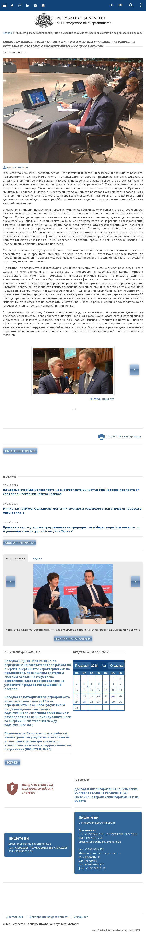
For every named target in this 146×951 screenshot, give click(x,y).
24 (76, 718)
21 (106, 712)
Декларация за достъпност (48, 934)
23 (120, 712)
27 (98, 718)
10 (76, 706)
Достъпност (14, 934)
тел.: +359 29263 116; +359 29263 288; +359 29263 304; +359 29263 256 (38, 866)
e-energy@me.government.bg (97, 839)
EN (111, 5)
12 (91, 706)
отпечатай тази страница (119, 453)
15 (113, 706)
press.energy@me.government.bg (30, 860)
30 (120, 718)
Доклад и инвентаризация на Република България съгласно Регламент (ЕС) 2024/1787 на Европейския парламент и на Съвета (106, 812)
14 (106, 706)
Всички (12, 779)
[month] (105, 682)
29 (113, 718)
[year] (94, 682)
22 (113, 712)
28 (106, 718)
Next (135, 598)
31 (76, 724)
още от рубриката (19, 559)
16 (120, 706)
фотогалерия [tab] (15, 575)
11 (84, 706)
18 (84, 712)
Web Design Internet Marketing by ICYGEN (116, 947)
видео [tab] (37, 575)
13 (98, 706)
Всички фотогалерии (73, 655)
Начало (7, 33)
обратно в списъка (20, 468)
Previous (10, 598)
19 (91, 712)
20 (98, 712)
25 (84, 718)
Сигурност (81, 934)
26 (91, 718)
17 (76, 712)
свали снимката (15, 167)
